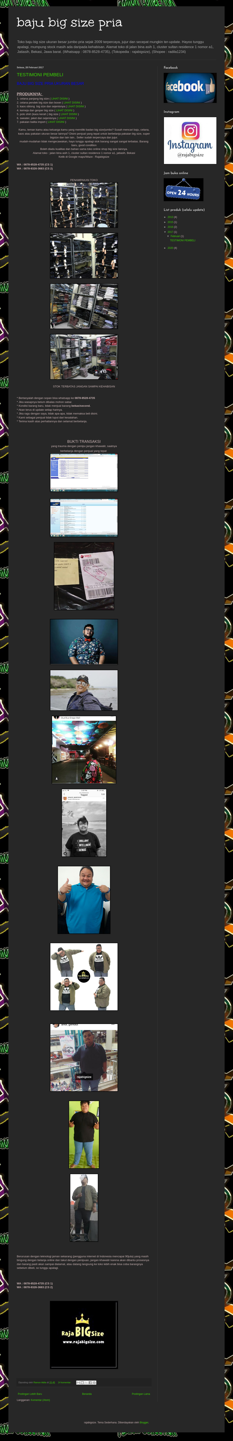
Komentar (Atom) (40, 1400)
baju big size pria (69, 22)
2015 (171, 222)
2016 (171, 227)
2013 (171, 217)
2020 (171, 248)
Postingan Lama (141, 1393)
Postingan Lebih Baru (30, 1393)
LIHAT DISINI (59, 98)
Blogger (144, 1422)
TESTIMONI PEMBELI (40, 74)
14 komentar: (65, 1382)
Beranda (87, 1393)
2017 (171, 232)
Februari (176, 236)
